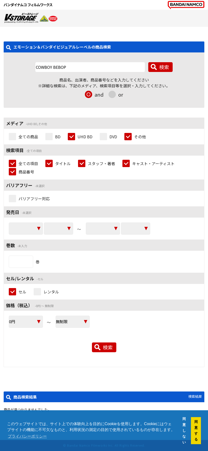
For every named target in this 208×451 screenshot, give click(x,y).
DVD (113, 137)
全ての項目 (28, 163)
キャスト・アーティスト (153, 163)
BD (57, 137)
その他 (140, 137)
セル (22, 292)
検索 (164, 66)
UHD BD (85, 137)
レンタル (51, 292)
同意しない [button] (184, 430)
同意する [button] (196, 430)
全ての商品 (28, 137)
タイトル (63, 163)
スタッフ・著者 (101, 163)
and (99, 94)
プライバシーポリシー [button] (27, 436)
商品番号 (26, 172)
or (120, 94)
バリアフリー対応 (34, 198)
